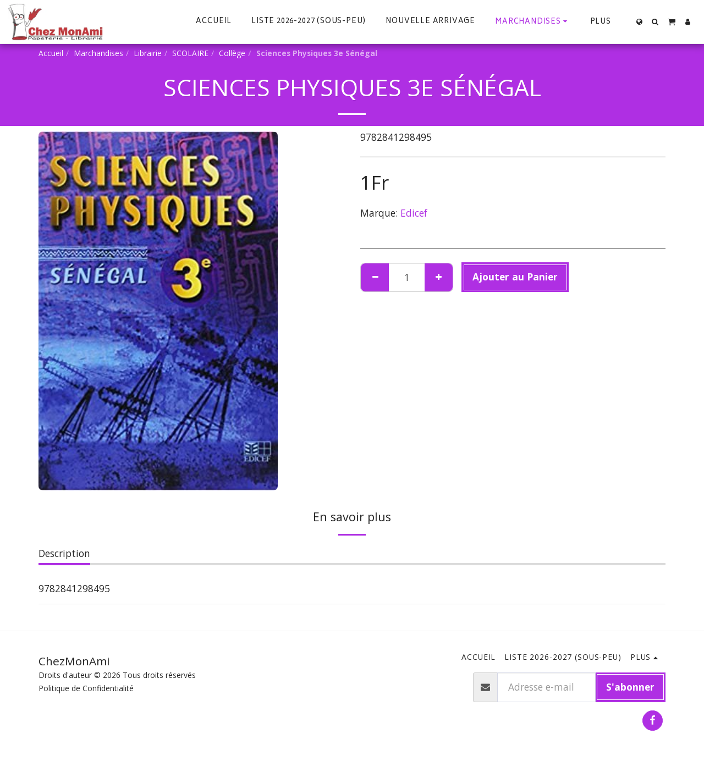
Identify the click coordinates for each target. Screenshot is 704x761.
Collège (232, 53)
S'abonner (630, 686)
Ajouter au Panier (515, 276)
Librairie (148, 53)
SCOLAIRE (190, 53)
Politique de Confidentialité (86, 688)
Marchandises (98, 53)
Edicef (413, 212)
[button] (655, 21)
